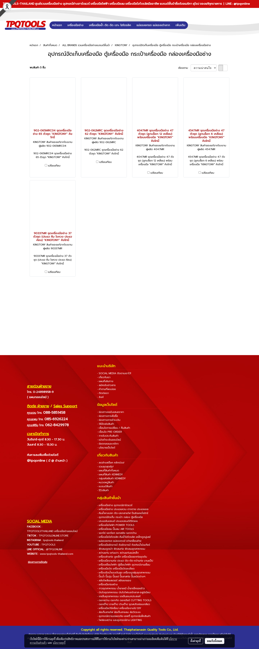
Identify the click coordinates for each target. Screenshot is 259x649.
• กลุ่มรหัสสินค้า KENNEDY (111, 478)
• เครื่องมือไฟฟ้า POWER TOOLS (115, 525)
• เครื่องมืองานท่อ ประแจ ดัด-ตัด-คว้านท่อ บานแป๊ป (125, 561)
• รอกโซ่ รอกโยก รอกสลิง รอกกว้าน (117, 533)
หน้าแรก (57, 25)
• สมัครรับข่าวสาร (106, 385)
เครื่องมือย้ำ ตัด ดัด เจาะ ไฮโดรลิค (110, 25)
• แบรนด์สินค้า (104, 486)
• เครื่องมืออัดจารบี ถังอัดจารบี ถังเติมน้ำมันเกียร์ (123, 545)
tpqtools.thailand (53, 540)
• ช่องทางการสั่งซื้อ (107, 416)
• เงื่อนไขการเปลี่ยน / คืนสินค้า (113, 428)
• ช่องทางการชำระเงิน (108, 420)
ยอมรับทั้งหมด (214, 641)
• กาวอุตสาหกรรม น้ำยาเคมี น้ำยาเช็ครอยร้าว (121, 588)
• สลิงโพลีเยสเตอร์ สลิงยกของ (114, 580)
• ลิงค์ (100, 397)
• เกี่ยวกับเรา (103, 377)
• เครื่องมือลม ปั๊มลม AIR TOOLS (115, 529)
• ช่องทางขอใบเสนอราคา (110, 412)
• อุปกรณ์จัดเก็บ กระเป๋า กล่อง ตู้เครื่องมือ (120, 517)
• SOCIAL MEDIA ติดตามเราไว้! (114, 373)
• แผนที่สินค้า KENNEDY (110, 474)
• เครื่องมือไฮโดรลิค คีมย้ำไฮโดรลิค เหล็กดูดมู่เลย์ (124, 537)
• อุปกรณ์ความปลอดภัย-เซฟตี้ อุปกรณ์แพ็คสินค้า (124, 616)
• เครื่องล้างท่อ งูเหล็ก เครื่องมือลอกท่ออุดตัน (122, 557)
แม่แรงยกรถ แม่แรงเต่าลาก (153, 25)
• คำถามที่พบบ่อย (106, 389)
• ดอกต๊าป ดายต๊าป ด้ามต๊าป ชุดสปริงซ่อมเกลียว (123, 604)
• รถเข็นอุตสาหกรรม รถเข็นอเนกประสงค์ (118, 596)
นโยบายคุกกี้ (59, 642)
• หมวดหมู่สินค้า (105, 482)
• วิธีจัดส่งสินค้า (105, 424)
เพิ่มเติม (180, 25)
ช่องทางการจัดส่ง (37, 562)
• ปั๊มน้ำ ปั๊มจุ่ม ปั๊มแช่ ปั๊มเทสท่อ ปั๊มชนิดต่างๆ (121, 576)
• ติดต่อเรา (103, 393)
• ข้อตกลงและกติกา (108, 444)
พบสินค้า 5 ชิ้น (38, 67)
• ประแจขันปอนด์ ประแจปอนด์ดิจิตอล (117, 521)
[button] (193, 25)
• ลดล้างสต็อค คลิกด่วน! (110, 463)
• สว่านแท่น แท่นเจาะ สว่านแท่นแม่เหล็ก (118, 553)
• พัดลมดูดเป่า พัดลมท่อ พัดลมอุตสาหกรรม (121, 549)
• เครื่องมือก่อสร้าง (107, 584)
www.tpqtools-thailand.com (56, 554)
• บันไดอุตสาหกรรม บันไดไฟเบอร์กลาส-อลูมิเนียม (123, 592)
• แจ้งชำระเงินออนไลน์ (109, 440)
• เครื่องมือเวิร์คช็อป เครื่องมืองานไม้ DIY (119, 608)
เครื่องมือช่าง (75, 25)
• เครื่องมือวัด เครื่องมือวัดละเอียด (116, 569)
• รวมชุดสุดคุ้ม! (105, 466)
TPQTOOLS (48, 545)
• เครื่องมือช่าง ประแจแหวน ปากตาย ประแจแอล (122, 509)
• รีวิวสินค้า (103, 490)
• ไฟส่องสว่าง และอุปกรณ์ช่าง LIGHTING (119, 620)
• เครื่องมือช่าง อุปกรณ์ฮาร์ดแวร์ (114, 505)
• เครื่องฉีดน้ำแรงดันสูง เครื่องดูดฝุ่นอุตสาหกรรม (123, 572)
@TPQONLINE (54, 549)
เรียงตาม (184, 68)
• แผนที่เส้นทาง (105, 381)
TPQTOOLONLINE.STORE (54, 536)
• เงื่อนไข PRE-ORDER (109, 432)
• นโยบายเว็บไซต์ (106, 448)
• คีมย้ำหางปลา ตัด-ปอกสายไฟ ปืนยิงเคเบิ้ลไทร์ (122, 513)
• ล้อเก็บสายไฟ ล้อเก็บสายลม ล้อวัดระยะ (119, 612)
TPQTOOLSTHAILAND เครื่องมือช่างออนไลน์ (52, 531)
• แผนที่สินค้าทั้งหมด (108, 470)
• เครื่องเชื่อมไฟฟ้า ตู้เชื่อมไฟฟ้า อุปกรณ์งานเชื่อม (123, 565)
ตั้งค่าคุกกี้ (195, 641)
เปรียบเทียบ (54, 166)
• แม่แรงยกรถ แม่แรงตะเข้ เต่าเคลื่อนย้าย (119, 541)
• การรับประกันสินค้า (108, 436)
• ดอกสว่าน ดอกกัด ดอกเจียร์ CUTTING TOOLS (124, 600)
